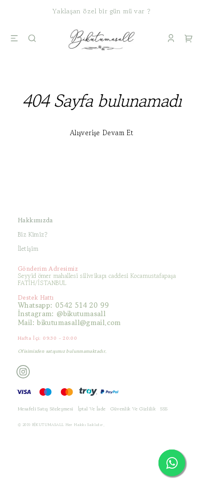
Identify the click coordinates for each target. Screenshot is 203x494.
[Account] (171, 39)
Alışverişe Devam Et (101, 132)
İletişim (28, 248)
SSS (163, 408)
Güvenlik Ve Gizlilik (133, 408)
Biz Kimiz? (33, 234)
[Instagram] (23, 371)
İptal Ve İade (92, 408)
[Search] (32, 39)
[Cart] (189, 39)
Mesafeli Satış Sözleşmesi (45, 408)
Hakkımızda (35, 220)
